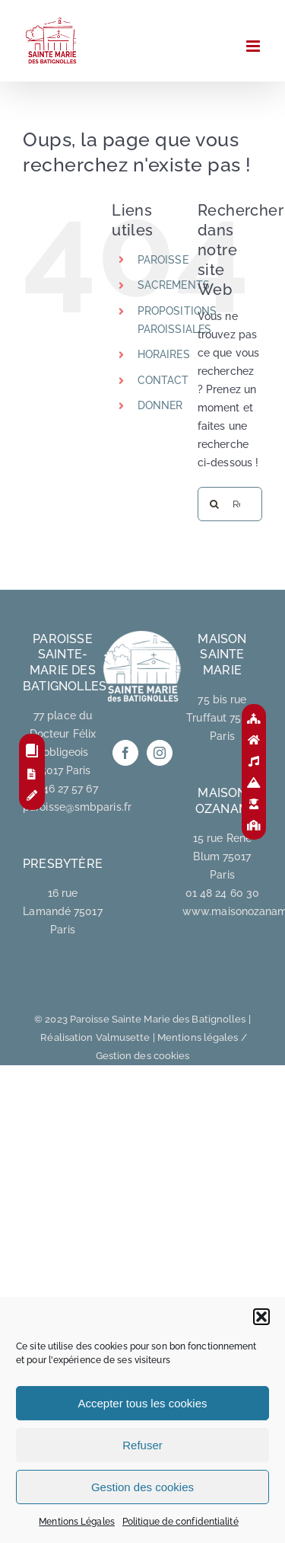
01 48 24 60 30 (222, 893)
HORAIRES (164, 354)
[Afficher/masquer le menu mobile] (254, 46)
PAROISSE (163, 260)
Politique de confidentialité (180, 1521)
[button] (261, 1316)
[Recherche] (215, 504)
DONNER (160, 405)
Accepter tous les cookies (142, 1403)
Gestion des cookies (142, 1487)
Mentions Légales (77, 1521)
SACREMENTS (174, 285)
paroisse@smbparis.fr (77, 807)
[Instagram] (160, 753)
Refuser (142, 1445)
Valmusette (123, 1037)
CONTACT (163, 380)
